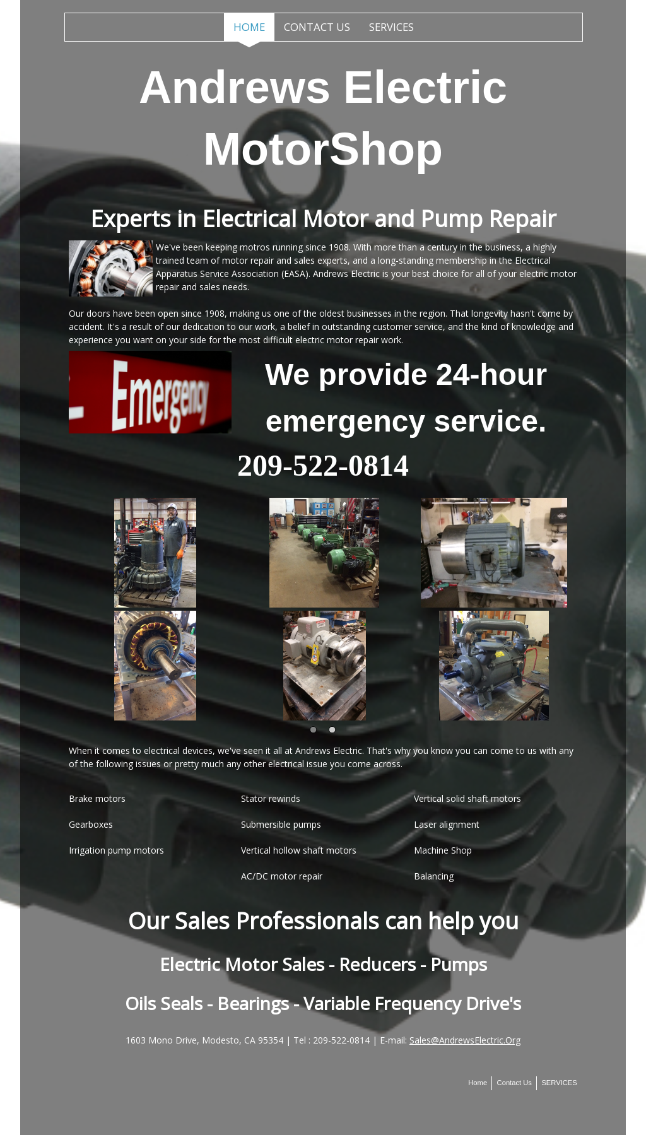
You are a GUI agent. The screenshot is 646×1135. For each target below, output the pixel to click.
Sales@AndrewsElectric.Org (464, 1040)
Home (249, 27)
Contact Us (317, 27)
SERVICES (391, 27)
